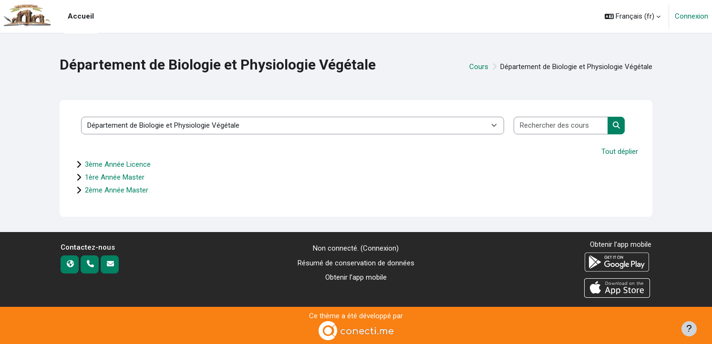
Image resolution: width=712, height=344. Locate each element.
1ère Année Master (114, 177)
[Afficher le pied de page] (689, 328)
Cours (478, 66)
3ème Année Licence (118, 164)
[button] (632, 16)
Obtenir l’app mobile (356, 277)
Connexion (691, 16)
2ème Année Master (116, 190)
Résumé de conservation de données (356, 263)
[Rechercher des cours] (561, 125)
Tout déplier (619, 151)
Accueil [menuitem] (81, 16)
